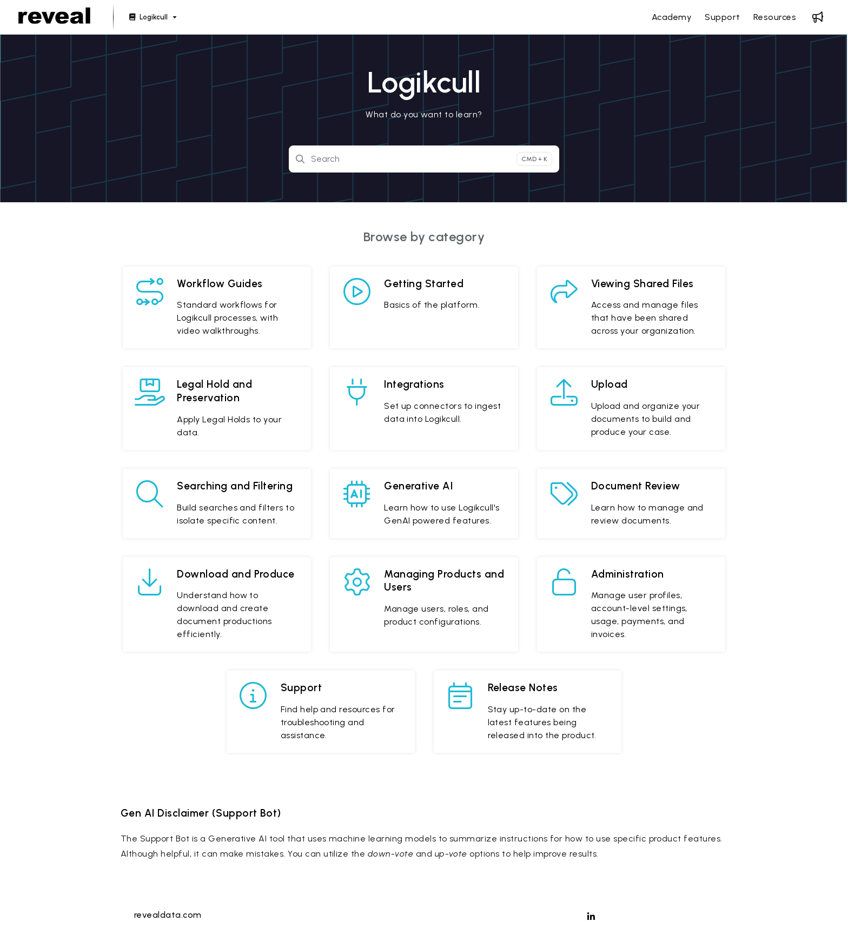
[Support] (722, 17)
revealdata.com (168, 915)
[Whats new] (817, 17)
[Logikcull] (152, 17)
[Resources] (774, 17)
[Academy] (672, 17)
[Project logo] (54, 17)
